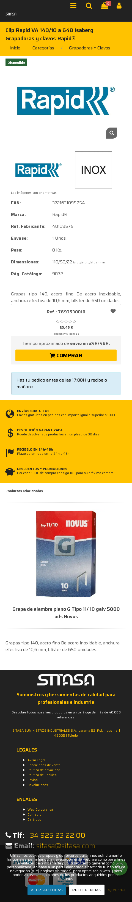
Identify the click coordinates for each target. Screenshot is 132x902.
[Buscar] (90, 6)
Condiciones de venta (44, 765)
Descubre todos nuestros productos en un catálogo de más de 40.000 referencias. (66, 715)
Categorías (43, 47)
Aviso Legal (36, 760)
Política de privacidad (44, 770)
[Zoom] (111, 133)
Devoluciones (38, 784)
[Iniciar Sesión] (121, 6)
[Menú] (75, 6)
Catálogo (34, 819)
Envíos (33, 779)
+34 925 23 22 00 (55, 835)
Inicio (15, 47)
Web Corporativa (40, 809)
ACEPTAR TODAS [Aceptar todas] (47, 890)
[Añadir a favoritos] (113, 310)
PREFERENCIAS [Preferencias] (86, 890)
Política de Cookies (42, 774)
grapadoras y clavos (89, 47)
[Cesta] (105, 6)
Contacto (35, 814)
